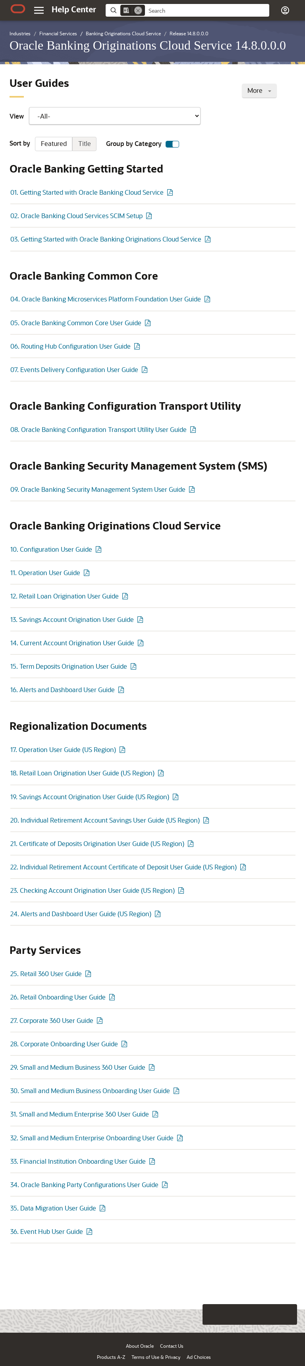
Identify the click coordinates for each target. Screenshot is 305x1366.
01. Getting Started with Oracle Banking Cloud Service (87, 192)
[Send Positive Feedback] (286, 1314)
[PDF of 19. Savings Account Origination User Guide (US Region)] (177, 796)
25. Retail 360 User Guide (46, 973)
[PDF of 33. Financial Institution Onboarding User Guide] (153, 1161)
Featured (54, 143)
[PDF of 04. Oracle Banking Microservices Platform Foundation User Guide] (208, 299)
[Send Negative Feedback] (266, 1314)
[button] (285, 10)
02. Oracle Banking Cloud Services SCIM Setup (76, 215)
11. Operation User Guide (45, 572)
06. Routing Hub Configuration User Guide (70, 346)
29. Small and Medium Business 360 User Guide (77, 1067)
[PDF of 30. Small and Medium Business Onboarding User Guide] (177, 1090)
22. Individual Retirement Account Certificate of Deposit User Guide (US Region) (123, 867)
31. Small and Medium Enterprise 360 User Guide (79, 1114)
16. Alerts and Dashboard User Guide (62, 689)
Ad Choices (199, 1357)
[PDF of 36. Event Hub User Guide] (91, 1231)
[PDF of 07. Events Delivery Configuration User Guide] (146, 369)
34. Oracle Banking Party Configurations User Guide (84, 1184)
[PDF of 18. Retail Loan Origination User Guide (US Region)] (162, 773)
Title (84, 143)
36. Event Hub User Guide (46, 1231)
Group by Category (142, 144)
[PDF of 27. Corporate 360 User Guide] (101, 1020)
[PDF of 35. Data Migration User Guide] (104, 1208)
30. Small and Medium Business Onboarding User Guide (90, 1090)
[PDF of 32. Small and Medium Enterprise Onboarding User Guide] (181, 1138)
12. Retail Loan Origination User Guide (64, 596)
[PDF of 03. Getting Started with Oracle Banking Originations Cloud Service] (209, 239)
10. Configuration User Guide (51, 549)
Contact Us (171, 1346)
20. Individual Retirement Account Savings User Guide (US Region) (105, 820)
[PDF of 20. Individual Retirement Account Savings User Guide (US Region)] (207, 820)
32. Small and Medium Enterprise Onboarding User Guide (92, 1138)
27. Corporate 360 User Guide (51, 1020)
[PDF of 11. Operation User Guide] (88, 572)
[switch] (172, 144)
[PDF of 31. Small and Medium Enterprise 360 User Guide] (156, 1114)
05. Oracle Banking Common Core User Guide (75, 322)
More (259, 90)
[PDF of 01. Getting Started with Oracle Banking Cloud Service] (171, 192)
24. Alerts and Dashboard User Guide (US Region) (80, 913)
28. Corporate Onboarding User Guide (64, 1044)
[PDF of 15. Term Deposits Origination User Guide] (135, 666)
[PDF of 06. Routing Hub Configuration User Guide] (138, 346)
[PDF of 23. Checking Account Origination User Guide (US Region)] (182, 890)
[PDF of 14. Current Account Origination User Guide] (142, 643)
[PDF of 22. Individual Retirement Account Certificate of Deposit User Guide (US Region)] (244, 867)
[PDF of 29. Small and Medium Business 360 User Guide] (153, 1067)
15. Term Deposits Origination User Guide (68, 666)
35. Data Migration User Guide (53, 1208)
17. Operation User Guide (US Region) (63, 749)
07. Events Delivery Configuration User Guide (74, 369)
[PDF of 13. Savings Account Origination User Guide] (141, 619)
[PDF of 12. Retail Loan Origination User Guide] (126, 596)
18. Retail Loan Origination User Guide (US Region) (82, 773)
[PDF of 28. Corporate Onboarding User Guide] (125, 1044)
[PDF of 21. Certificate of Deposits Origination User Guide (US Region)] (192, 843)
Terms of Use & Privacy (155, 1357)
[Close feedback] (176, 1314)
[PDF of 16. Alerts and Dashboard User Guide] (122, 689)
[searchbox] (207, 11)
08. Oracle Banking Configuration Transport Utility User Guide (98, 429)
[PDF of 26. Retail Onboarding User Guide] (113, 997)
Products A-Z (111, 1357)
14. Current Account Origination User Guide (72, 643)
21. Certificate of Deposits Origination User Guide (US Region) (97, 843)
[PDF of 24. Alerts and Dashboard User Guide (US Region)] (159, 913)
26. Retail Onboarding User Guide (58, 997)
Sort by (53, 144)
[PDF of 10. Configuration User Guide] (100, 549)
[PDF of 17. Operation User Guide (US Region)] (123, 749)
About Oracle (140, 1346)
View (105, 116)
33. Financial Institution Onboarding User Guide (78, 1161)
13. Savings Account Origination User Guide (72, 619)
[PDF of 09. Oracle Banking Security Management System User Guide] (193, 489)
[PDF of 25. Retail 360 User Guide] (89, 973)
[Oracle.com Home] (18, 8)
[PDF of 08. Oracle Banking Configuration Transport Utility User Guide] (194, 429)
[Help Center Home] (74, 9)
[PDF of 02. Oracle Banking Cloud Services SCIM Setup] (150, 215)
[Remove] (138, 10)
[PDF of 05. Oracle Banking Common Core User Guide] (149, 322)
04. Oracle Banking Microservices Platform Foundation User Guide (105, 299)
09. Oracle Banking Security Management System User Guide (97, 489)
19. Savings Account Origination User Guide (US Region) (89, 796)
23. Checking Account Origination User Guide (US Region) (92, 890)
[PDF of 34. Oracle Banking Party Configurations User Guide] (166, 1184)
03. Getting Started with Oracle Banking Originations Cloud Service (105, 239)
